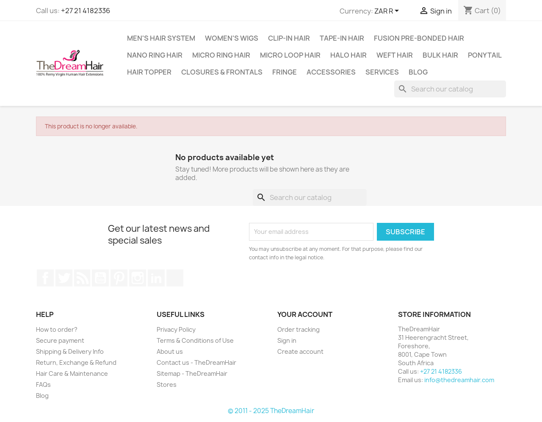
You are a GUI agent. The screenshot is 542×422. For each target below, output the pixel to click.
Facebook (45, 277)
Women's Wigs (231, 38)
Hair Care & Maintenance (72, 373)
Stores (167, 384)
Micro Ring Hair (221, 55)
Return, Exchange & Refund (76, 362)
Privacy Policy (176, 329)
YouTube (100, 277)
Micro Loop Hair (290, 55)
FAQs (43, 384)
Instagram (137, 277)
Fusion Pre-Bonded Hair (419, 38)
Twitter (63, 277)
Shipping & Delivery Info (70, 351)
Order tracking (298, 329)
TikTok (174, 277)
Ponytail (485, 55)
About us (170, 351)
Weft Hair (394, 55)
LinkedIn (156, 277)
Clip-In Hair (289, 38)
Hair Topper (149, 72)
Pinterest (119, 277)
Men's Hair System (161, 38)
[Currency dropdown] (388, 11)
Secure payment (60, 340)
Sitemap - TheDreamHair (192, 373)
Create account (300, 351)
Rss (82, 277)
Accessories (331, 72)
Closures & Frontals (222, 72)
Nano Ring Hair (155, 55)
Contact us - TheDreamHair (196, 362)
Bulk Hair (440, 55)
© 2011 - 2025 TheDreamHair (271, 410)
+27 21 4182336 (85, 10)
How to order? (56, 329)
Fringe (284, 72)
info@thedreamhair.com (459, 380)
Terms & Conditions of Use (195, 340)
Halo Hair (348, 55)
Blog (418, 72)
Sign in (286, 340)
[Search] (450, 89)
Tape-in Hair (342, 38)
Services (382, 72)
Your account (304, 314)
